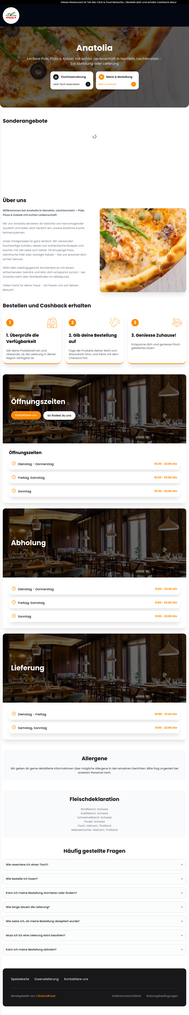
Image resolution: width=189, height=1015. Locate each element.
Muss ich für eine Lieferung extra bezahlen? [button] (94, 935)
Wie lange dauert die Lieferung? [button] (94, 907)
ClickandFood (45, 996)
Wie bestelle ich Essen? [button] (94, 878)
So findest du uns (59, 415)
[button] (71, 80)
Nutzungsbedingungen (162, 996)
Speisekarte (20, 979)
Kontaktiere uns (26, 415)
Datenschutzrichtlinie (126, 996)
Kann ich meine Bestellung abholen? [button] (94, 949)
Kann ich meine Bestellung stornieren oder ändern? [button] (94, 893)
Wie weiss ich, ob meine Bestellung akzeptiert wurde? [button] (94, 921)
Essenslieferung (47, 979)
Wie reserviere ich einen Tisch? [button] (94, 864)
